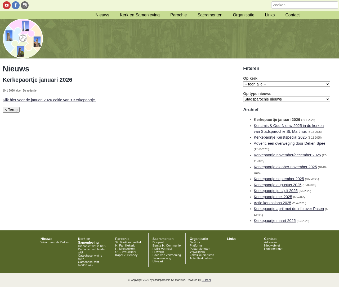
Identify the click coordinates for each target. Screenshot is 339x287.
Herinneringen (273, 248)
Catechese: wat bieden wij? (88, 263)
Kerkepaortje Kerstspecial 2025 (280, 137)
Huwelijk (158, 251)
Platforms (196, 245)
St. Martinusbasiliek (128, 242)
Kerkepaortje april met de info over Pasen (289, 209)
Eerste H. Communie (167, 245)
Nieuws (102, 15)
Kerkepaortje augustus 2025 (277, 185)
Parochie (178, 15)
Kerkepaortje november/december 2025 (287, 155)
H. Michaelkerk (125, 248)
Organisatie (244, 15)
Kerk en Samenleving (139, 15)
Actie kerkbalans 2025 (272, 203)
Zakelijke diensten (202, 255)
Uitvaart (158, 261)
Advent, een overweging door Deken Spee (289, 143)
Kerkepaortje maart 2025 (275, 220)
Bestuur (195, 242)
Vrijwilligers (197, 251)
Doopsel (158, 242)
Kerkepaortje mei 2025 (273, 197)
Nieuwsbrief (272, 245)
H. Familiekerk (125, 245)
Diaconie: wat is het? (92, 246)
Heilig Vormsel (162, 248)
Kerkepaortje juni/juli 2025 (276, 191)
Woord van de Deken (55, 242)
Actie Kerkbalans (201, 258)
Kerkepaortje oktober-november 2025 (285, 167)
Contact (292, 15)
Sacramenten (209, 15)
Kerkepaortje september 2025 (279, 179)
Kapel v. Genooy (126, 255)
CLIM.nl (206, 280)
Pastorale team (200, 248)
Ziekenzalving (162, 258)
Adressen (270, 242)
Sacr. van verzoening (167, 255)
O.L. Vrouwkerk (125, 251)
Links (270, 15)
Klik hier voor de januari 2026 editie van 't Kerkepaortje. (49, 100)
